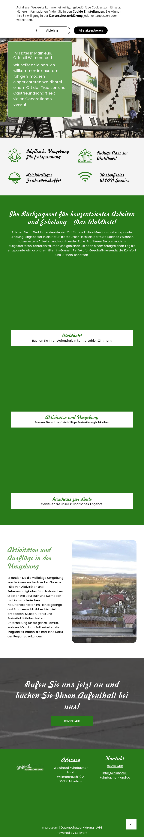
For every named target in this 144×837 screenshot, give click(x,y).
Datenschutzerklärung (77, 827)
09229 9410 (115, 766)
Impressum (49, 827)
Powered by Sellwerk (72, 833)
